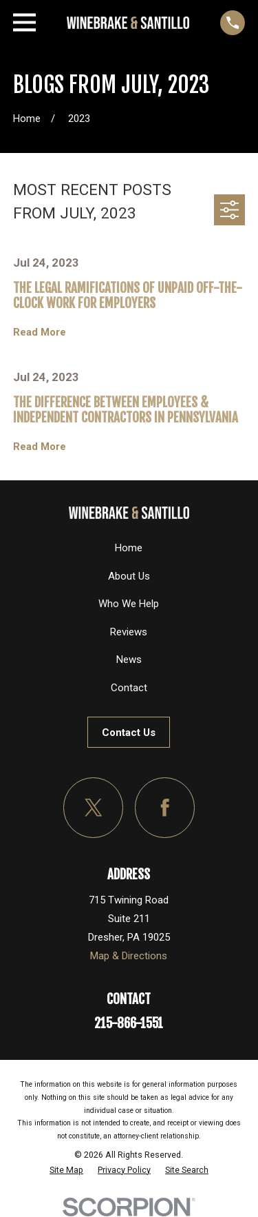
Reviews (128, 632)
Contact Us (128, 732)
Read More (39, 332)
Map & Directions (128, 956)
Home (128, 548)
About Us (129, 576)
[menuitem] (66, 1170)
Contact (129, 688)
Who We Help (128, 603)
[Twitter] (93, 807)
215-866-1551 (128, 1023)
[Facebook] (165, 807)
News (129, 659)
